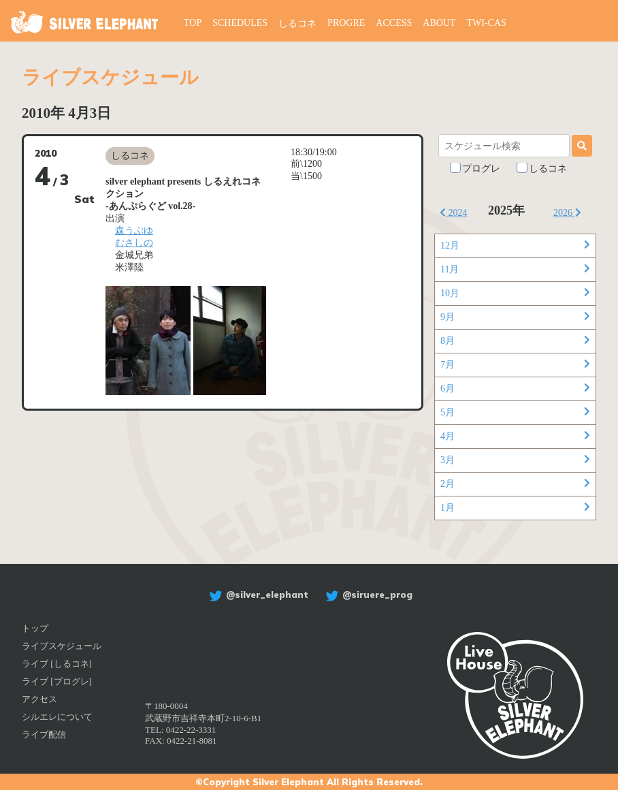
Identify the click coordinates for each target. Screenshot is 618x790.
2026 (567, 213)
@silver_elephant (257, 594)
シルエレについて (57, 717)
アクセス (39, 699)
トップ (35, 628)
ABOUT (439, 23)
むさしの (134, 243)
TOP (192, 23)
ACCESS (394, 23)
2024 (454, 213)
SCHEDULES (239, 23)
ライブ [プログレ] (57, 681)
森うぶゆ (134, 230)
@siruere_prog (367, 594)
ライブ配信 (44, 734)
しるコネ (297, 23)
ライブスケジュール (61, 646)
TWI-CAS (486, 23)
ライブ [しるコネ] (57, 664)
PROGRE (346, 23)
